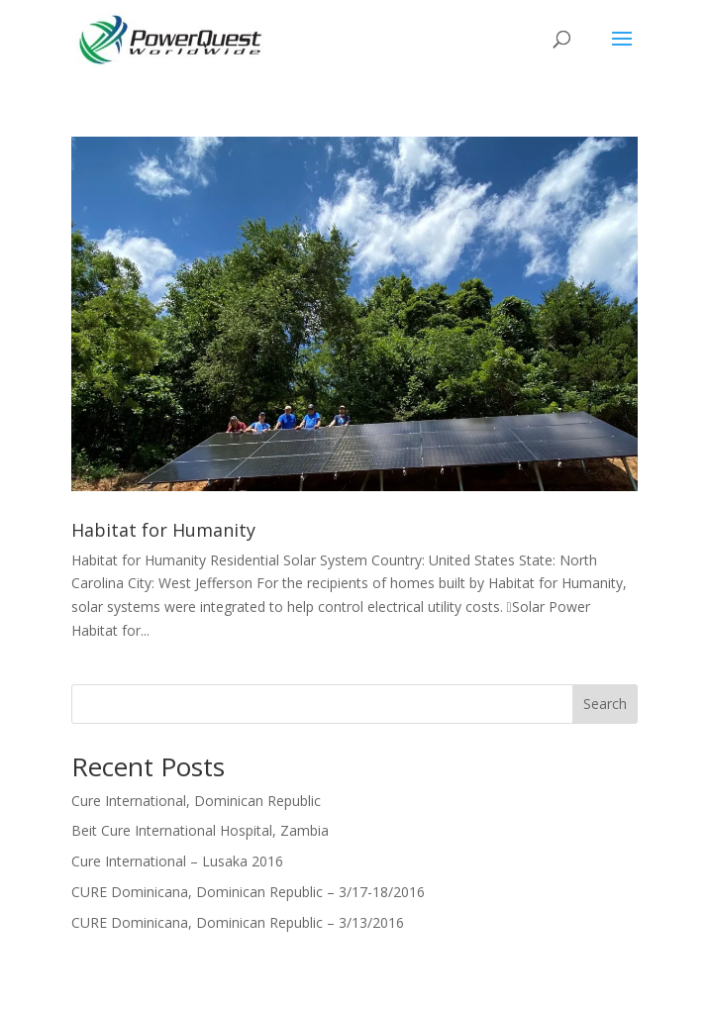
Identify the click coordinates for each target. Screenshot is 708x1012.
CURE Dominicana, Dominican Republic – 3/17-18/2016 (248, 891)
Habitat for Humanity (163, 530)
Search (605, 703)
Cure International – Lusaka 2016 (177, 861)
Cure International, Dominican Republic (196, 800)
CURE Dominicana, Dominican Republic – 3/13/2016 (237, 922)
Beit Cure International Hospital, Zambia (200, 830)
